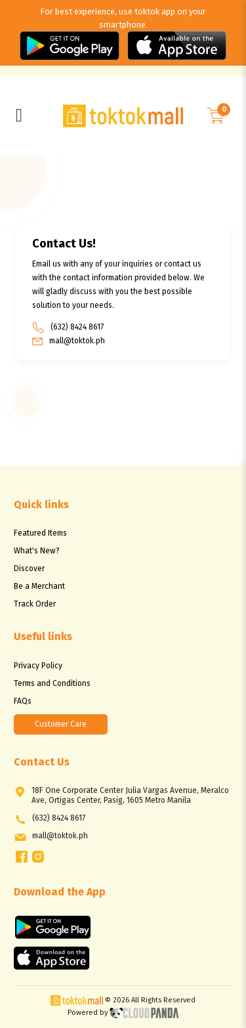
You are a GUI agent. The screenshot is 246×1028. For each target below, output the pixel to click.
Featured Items (40, 533)
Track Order (35, 604)
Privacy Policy (38, 665)
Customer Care (61, 724)
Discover (29, 568)
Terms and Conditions (52, 683)
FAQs (22, 701)
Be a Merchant (39, 586)
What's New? (37, 550)
